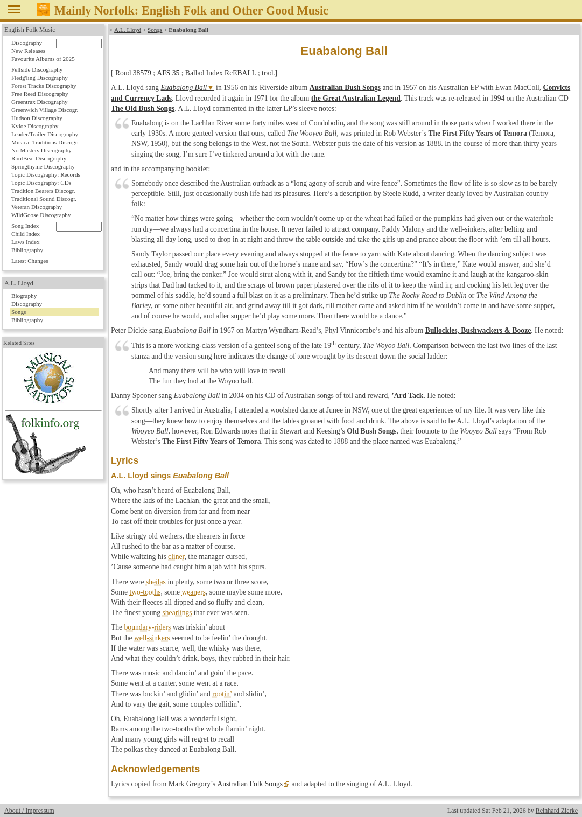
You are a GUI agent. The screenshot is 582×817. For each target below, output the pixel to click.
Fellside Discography (36, 69)
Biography (24, 295)
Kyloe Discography (34, 126)
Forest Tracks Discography (43, 85)
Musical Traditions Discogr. (45, 142)
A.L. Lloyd (127, 29)
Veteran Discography (36, 207)
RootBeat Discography (38, 158)
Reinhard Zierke (557, 810)
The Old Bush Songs (142, 108)
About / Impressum (29, 810)
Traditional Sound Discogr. (43, 198)
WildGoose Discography (41, 215)
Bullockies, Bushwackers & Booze (478, 330)
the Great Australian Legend (356, 98)
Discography (26, 42)
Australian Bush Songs (345, 87)
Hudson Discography (36, 118)
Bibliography (27, 250)
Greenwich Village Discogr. (44, 110)
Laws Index (25, 242)
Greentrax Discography (39, 102)
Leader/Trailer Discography (44, 134)
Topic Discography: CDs (41, 182)
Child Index (25, 234)
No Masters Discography (41, 150)
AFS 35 (168, 73)
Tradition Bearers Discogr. (43, 190)
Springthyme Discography (43, 166)
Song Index (25, 225)
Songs (154, 29)
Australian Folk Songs (250, 784)
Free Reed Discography (39, 93)
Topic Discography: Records (45, 174)
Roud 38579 (133, 73)
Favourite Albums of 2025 (43, 58)
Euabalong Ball (184, 87)
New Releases (28, 50)
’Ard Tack (407, 396)
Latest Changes (29, 260)
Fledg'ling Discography (39, 77)
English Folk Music (29, 29)
